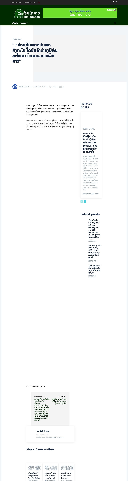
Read (38, 454)
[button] (38, 2)
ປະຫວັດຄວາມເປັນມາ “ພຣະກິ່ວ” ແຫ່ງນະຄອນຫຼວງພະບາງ (66, 417)
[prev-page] (81, 202)
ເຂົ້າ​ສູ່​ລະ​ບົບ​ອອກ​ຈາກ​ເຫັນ (34, 468)
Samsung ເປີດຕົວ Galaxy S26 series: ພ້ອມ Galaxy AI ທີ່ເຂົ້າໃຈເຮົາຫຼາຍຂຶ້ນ (94, 258)
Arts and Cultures (32, 407)
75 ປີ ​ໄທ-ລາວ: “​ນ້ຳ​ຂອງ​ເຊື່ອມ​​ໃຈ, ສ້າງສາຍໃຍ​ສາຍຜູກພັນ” (94, 276)
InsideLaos (24, 87)
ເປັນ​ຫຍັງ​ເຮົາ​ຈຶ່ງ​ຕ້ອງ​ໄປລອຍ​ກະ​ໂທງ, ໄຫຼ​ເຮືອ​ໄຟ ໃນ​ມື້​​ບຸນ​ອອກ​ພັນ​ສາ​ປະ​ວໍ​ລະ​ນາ (34, 418)
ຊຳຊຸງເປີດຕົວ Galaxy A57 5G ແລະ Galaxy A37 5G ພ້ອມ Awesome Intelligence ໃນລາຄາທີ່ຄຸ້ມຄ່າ (94, 235)
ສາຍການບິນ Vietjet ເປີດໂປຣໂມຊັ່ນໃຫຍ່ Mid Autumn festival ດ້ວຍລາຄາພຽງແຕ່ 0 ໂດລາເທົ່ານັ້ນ (90, 144)
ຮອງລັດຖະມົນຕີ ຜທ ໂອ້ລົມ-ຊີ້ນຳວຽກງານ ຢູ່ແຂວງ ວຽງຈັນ (59, 341)
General (17, 39)
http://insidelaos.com (42, 374)
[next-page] (85, 202)
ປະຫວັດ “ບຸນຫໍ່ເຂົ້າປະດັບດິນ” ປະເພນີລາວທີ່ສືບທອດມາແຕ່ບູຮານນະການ (50, 417)
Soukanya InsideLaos (92, 247)
